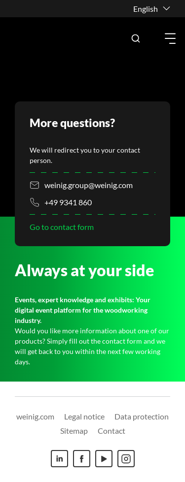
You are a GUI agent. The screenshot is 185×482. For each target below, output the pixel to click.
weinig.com (35, 416)
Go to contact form (62, 226)
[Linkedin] (59, 458)
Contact (111, 430)
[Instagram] (126, 458)
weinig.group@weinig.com (88, 185)
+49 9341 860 (68, 202)
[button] (136, 38)
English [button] (145, 8)
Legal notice (84, 416)
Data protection (141, 416)
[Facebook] (81, 458)
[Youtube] (103, 458)
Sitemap (74, 430)
